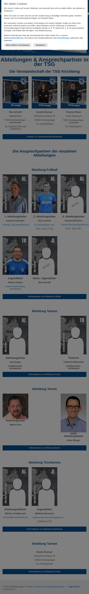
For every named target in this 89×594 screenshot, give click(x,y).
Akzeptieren (40, 45)
